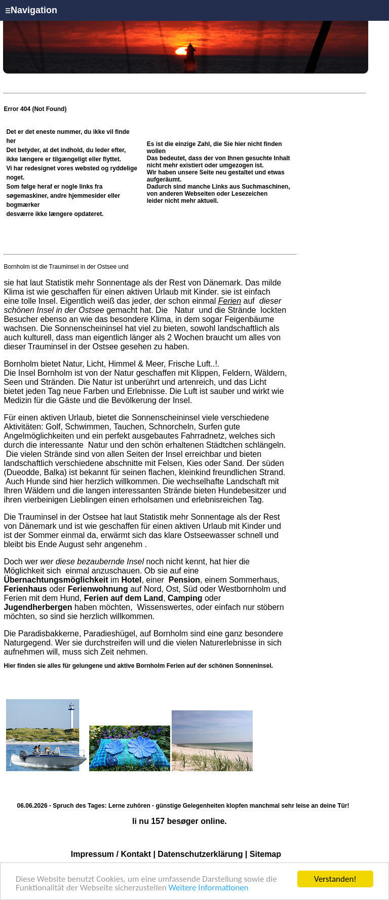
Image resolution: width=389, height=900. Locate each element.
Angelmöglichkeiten (39, 435)
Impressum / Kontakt (111, 854)
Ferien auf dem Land (123, 598)
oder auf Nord (82, 589)
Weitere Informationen (209, 888)
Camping (185, 598)
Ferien (229, 301)
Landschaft (246, 481)
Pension (184, 579)
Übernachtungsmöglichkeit (56, 579)
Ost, (173, 589)
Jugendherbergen (38, 607)
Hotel (131, 579)
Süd (190, 589)
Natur (184, 310)
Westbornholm (244, 589)
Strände (241, 310)
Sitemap (265, 854)
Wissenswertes (164, 607)
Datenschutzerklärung (200, 854)
